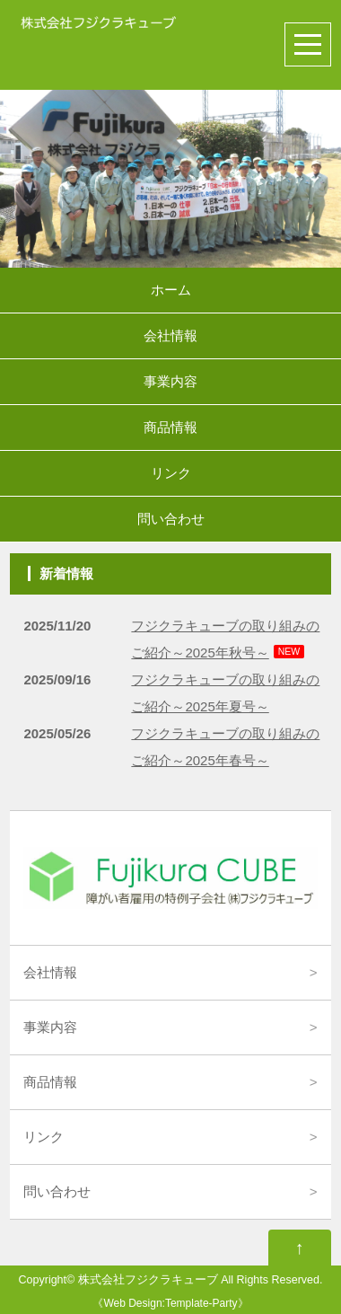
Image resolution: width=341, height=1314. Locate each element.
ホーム (171, 289)
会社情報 (170, 335)
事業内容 (170, 381)
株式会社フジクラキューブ (148, 1280)
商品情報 (170, 427)
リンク (171, 473)
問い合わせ (171, 518)
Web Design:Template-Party (170, 1303)
